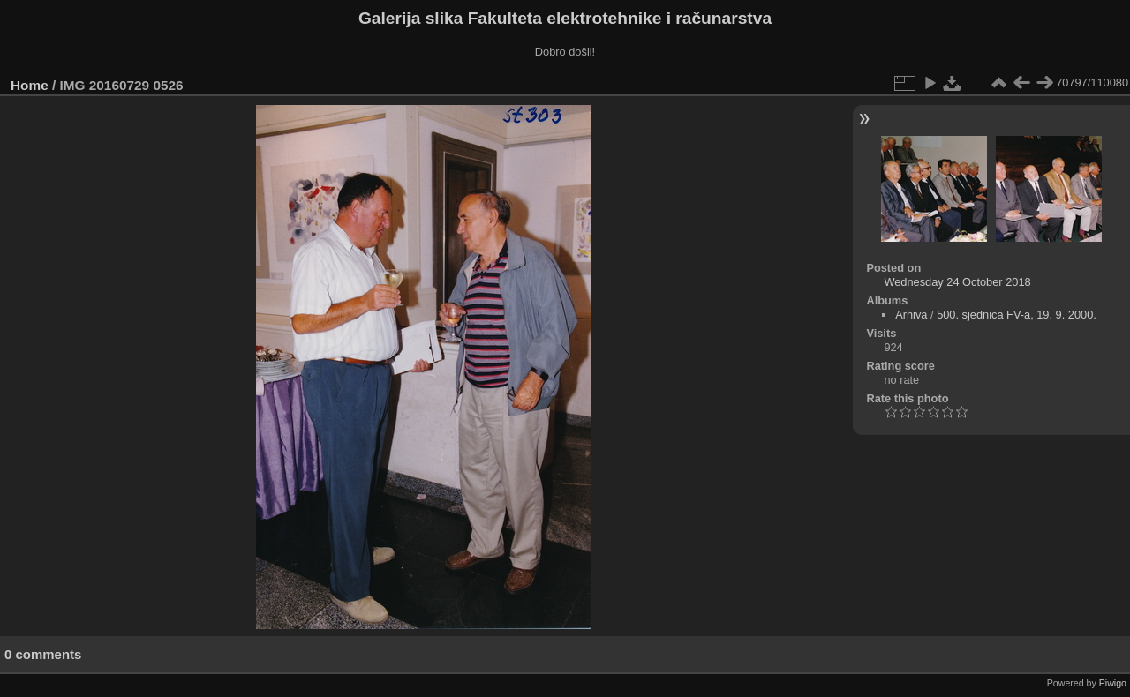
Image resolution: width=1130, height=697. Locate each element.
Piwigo (1112, 683)
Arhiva (911, 314)
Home (30, 85)
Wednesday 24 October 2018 (957, 282)
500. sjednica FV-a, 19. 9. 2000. (1016, 314)
